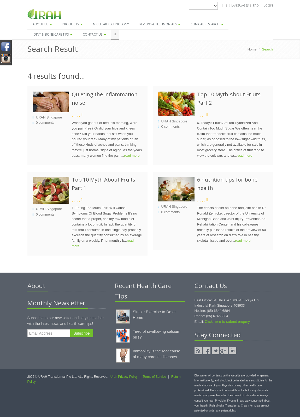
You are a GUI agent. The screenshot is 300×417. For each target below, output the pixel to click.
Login (268, 5)
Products (72, 24)
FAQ (256, 5)
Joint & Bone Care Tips (52, 34)
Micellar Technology (111, 24)
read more (131, 155)
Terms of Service (154, 377)
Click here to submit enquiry (227, 321)
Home (252, 49)
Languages (240, 5)
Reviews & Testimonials (159, 24)
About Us (42, 24)
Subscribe (82, 333)
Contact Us (94, 34)
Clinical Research (207, 24)
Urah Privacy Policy (124, 377)
